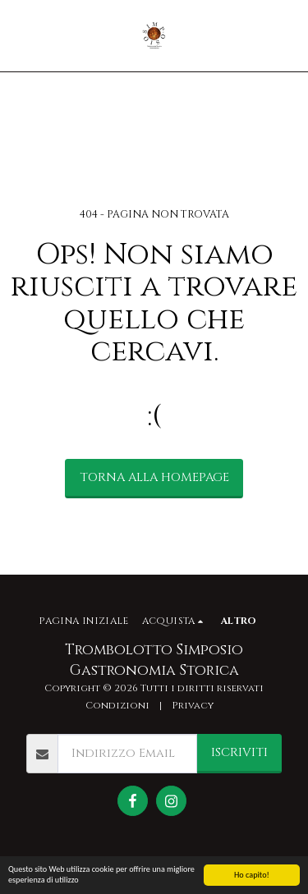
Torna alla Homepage (154, 477)
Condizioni (117, 705)
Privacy (193, 705)
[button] (18, 35)
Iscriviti (239, 752)
